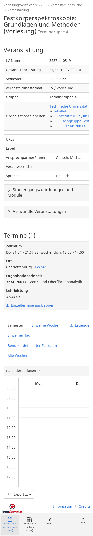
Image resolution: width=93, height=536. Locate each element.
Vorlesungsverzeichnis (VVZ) (25, 5)
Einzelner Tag (19, 335)
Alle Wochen (18, 355)
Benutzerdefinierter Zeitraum (32, 345)
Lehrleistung (17, 290)
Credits (85, 506)
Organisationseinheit (24, 275)
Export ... (19, 494)
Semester (15, 325)
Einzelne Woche (45, 325)
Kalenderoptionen (21, 370)
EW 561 (40, 267)
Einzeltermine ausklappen (30, 305)
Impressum (62, 506)
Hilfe (49, 521)
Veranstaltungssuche (66, 5)
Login (83, 520)
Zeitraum (14, 246)
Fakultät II (61, 111)
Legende (79, 325)
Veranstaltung (18, 10)
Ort (9, 261)
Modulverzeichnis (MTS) (30, 524)
